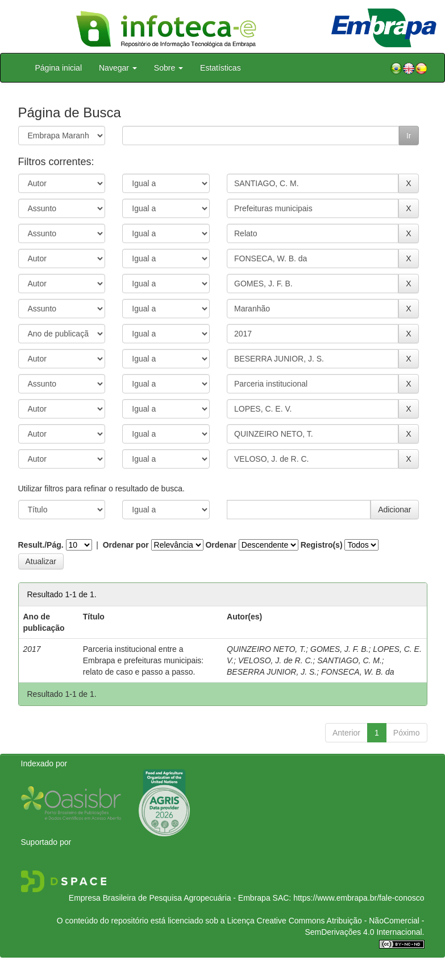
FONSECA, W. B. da (357, 671)
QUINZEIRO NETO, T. (266, 649)
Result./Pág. (41, 544)
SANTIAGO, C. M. (349, 660)
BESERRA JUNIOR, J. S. (272, 671)
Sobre (168, 67)
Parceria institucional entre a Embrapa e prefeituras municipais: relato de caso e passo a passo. (143, 660)
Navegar (118, 67)
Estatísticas (220, 67)
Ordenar (220, 544)
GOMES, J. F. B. (339, 649)
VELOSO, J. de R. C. (275, 660)
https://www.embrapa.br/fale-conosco (358, 897)
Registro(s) (322, 544)
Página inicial (58, 67)
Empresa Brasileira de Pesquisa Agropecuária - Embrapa (170, 897)
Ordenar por (126, 544)
